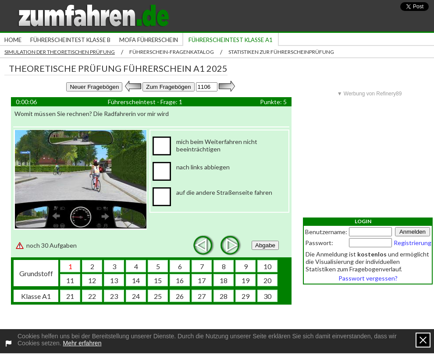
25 (158, 296)
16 (180, 280)
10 (267, 266)
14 (136, 280)
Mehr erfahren (82, 343)
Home (12, 39)
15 (158, 280)
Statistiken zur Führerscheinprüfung (281, 52)
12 (92, 280)
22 (92, 296)
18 (224, 280)
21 (70, 296)
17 (202, 280)
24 (136, 296)
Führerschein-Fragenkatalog (171, 52)
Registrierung (412, 242)
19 (245, 280)
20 (267, 280)
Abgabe (265, 245)
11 (70, 280)
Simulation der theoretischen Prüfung (59, 52)
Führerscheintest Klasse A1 (231, 39)
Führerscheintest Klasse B (70, 39)
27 (202, 296)
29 (245, 296)
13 (114, 280)
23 (114, 296)
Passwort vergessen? (368, 278)
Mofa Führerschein (148, 39)
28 (224, 296)
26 (180, 296)
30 (267, 296)
